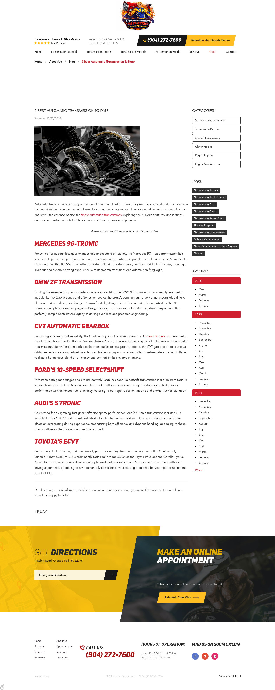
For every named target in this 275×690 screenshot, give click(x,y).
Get (65, 552)
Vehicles (39, 652)
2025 (198, 314)
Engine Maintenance (207, 164)
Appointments (64, 646)
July (201, 350)
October (204, 334)
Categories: (203, 110)
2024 (198, 392)
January (203, 306)
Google (205, 656)
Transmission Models (133, 52)
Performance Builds (167, 52)
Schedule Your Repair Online (210, 40)
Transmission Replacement (209, 197)
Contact (231, 52)
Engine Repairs (204, 155)
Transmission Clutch (205, 211)
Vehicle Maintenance (207, 239)
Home (38, 52)
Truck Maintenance (205, 246)
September (205, 339)
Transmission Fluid (204, 204)
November (205, 328)
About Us (55, 61)
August (203, 345)
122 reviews (58, 43)
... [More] (197, 469)
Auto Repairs (229, 246)
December (205, 322)
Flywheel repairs (204, 225)
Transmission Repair (98, 52)
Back (42, 512)
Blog (72, 61)
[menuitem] (38, 52)
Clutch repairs (203, 146)
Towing (198, 253)
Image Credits (41, 676)
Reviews (194, 52)
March (202, 294)
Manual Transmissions (207, 138)
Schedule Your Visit (178, 597)
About (212, 52)
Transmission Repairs (207, 129)
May (201, 289)
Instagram (214, 656)
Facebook (195, 656)
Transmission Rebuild (64, 52)
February (204, 300)
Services (39, 646)
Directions (62, 657)
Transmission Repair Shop (209, 218)
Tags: (197, 181)
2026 (198, 280)
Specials (39, 657)
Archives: (201, 271)
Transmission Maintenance (210, 120)
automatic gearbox (158, 336)
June (201, 356)
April (201, 367)
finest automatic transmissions (101, 215)
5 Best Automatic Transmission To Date (108, 61)
